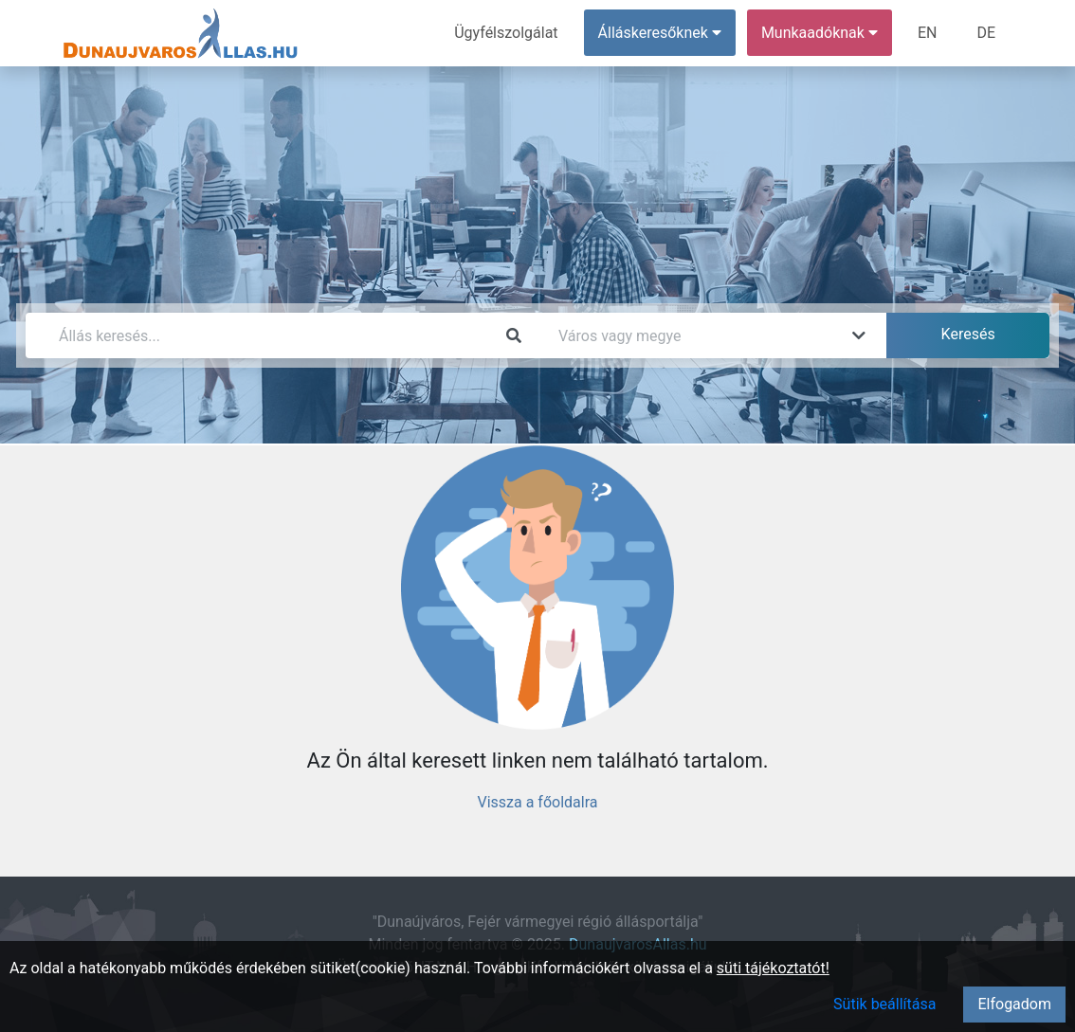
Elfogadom (1014, 1004)
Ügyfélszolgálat (505, 33)
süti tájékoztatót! (773, 968)
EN (928, 33)
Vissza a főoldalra (537, 802)
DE (985, 33)
